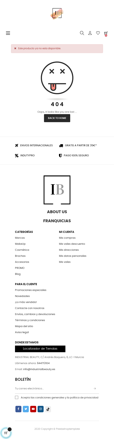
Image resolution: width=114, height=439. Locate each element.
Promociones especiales (30, 290)
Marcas (20, 238)
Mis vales (65, 262)
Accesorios (22, 262)
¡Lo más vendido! (26, 302)
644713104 (43, 363)
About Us (57, 212)
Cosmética (22, 250)
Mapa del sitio (24, 326)
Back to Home (57, 118)
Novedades (22, 296)
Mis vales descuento (72, 244)
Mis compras (67, 238)
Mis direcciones (69, 250)
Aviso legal (22, 332)
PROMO (19, 268)
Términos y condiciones (30, 320)
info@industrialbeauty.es (39, 369)
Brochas (20, 256)
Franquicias (57, 221)
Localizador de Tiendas (40, 348)
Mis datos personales (72, 256)
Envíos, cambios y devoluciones (35, 314)
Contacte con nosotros (29, 308)
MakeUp (20, 244)
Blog (18, 274)
